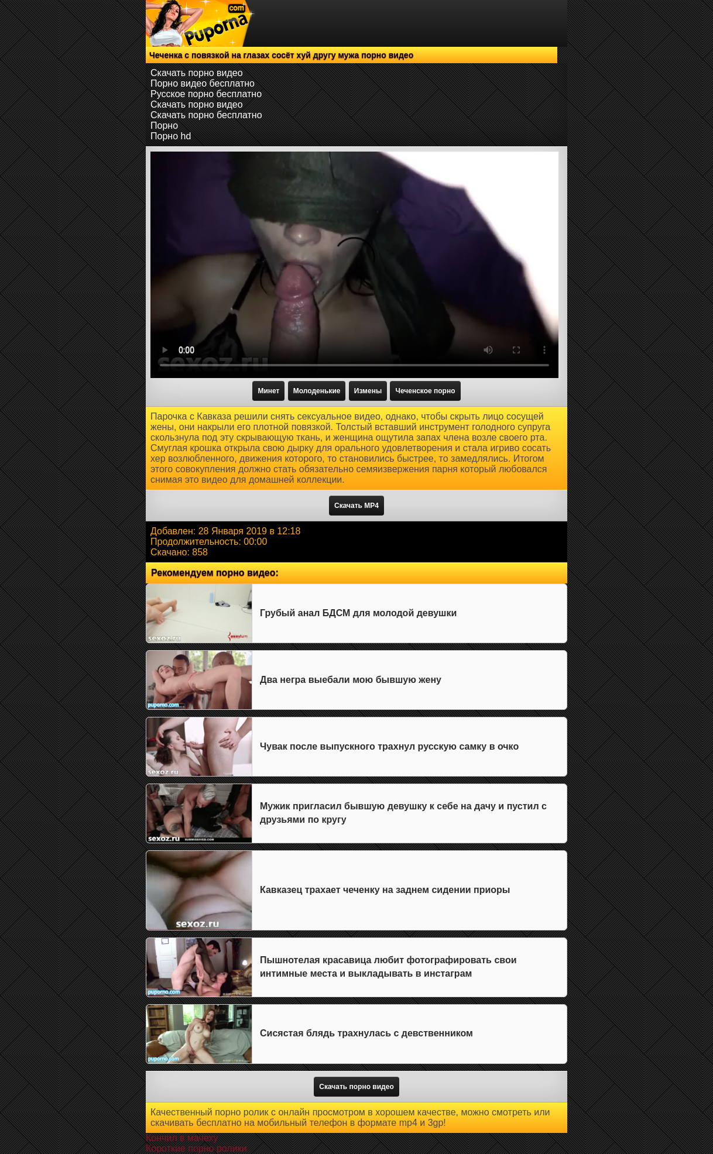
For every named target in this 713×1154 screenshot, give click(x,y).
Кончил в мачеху (182, 1138)
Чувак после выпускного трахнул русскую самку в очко (389, 746)
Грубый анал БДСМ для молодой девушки (358, 613)
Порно (164, 125)
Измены (368, 391)
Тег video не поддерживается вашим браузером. (354, 265)
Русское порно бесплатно (206, 94)
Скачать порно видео (196, 73)
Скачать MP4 (356, 506)
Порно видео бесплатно (202, 83)
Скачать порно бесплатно (206, 115)
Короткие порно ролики (196, 1148)
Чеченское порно (425, 391)
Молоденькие (317, 391)
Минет (268, 391)
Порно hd (170, 136)
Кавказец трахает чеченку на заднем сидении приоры (385, 890)
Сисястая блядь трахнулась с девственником (366, 1033)
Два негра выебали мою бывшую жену (350, 680)
